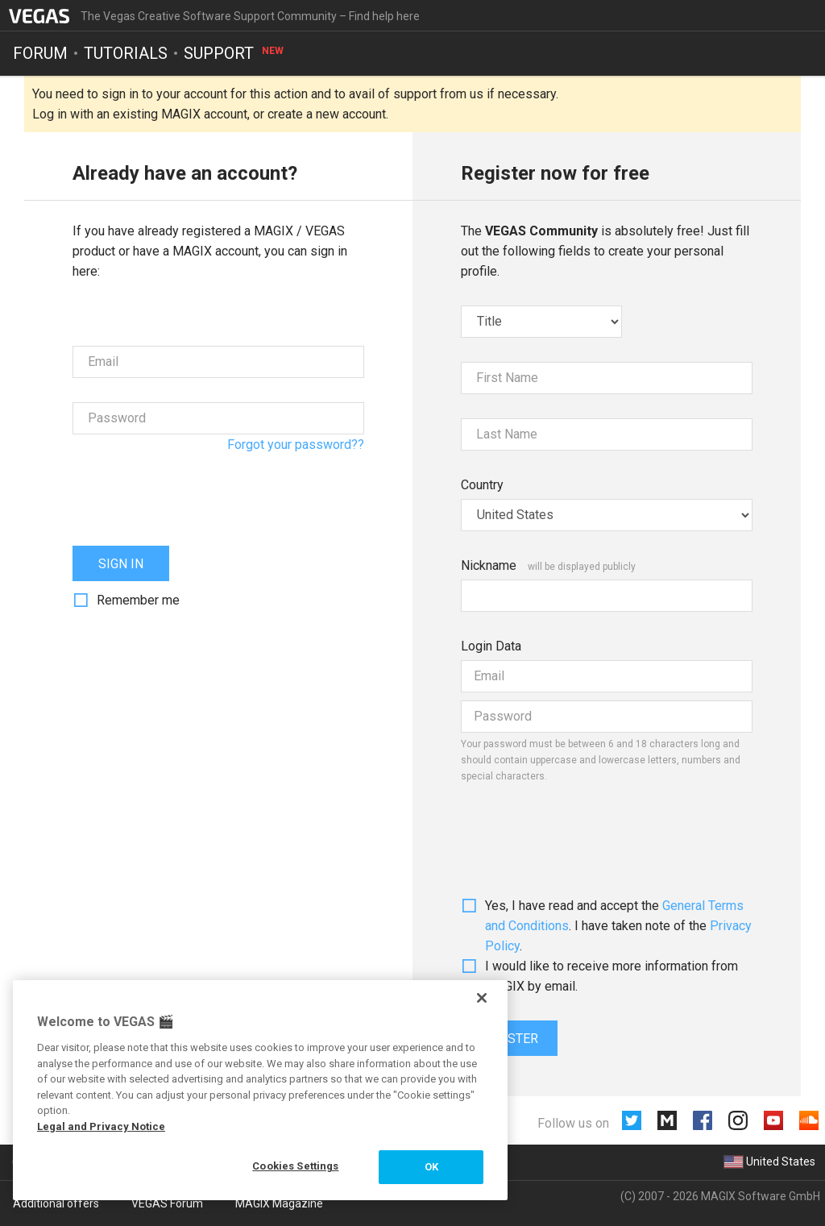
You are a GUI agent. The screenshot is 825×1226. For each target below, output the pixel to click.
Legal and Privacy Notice (101, 1126)
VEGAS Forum (167, 1203)
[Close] (482, 998)
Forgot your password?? (295, 444)
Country (482, 484)
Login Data (491, 646)
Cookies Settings (295, 1166)
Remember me (138, 600)
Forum (40, 53)
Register (509, 1038)
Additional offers (56, 1203)
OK (431, 1167)
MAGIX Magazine (279, 1203)
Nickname (488, 565)
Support (234, 53)
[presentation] (195, 490)
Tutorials (126, 53)
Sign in (120, 563)
